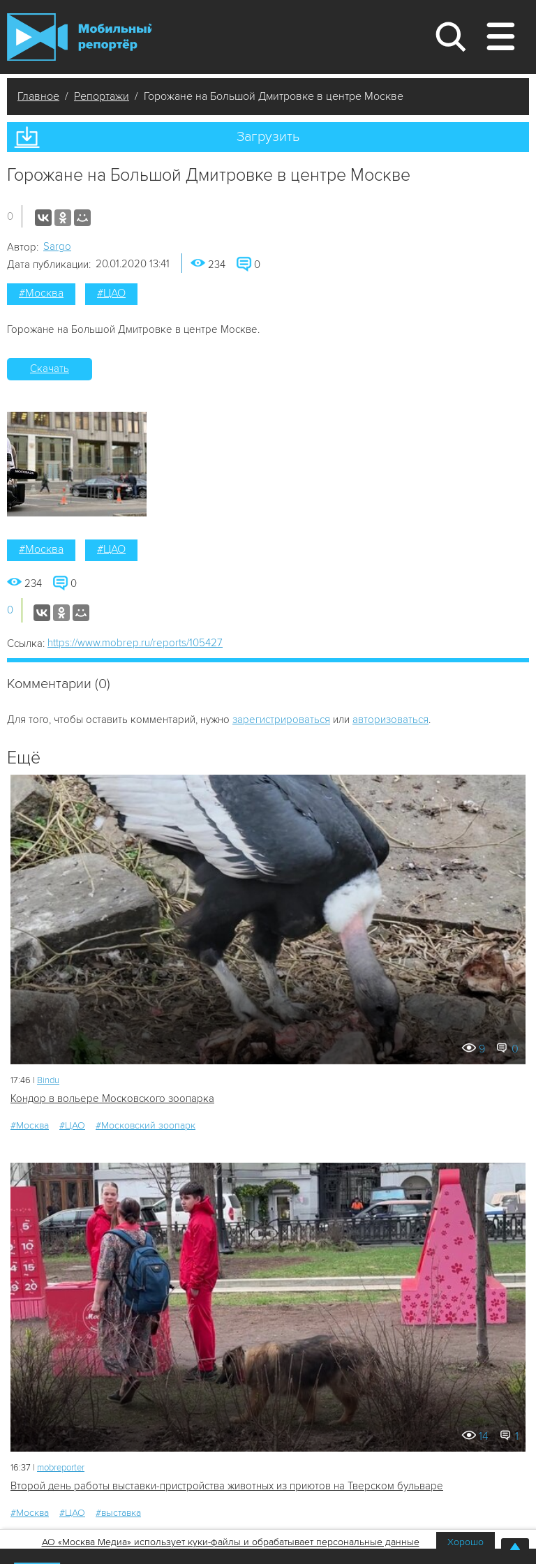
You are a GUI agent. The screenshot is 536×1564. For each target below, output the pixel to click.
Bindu (48, 1080)
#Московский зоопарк (145, 1125)
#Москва (41, 293)
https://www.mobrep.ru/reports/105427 (135, 642)
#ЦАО (111, 293)
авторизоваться (390, 719)
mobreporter (60, 1467)
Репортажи (101, 96)
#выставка (118, 1513)
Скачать (49, 368)
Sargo (57, 246)
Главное (38, 96)
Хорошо (465, 1542)
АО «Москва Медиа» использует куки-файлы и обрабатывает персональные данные (230, 1542)
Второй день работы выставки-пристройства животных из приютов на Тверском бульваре (226, 1486)
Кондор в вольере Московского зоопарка (112, 1098)
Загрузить (268, 136)
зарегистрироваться (281, 719)
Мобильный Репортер (79, 37)
